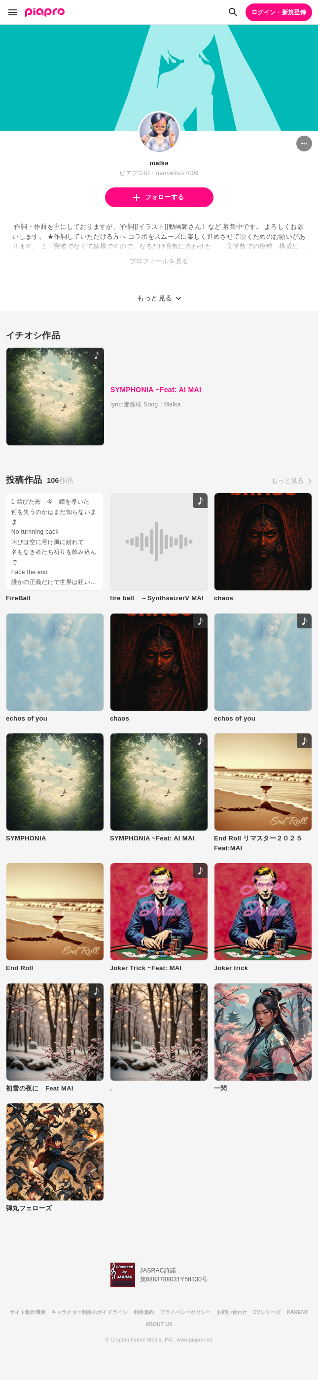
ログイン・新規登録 (278, 12)
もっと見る (287, 480)
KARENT (297, 1312)
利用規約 (144, 1312)
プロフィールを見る (159, 261)
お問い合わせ (232, 1312)
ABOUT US (159, 1324)
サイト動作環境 (27, 1312)
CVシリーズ (267, 1312)
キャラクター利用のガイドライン (89, 1312)
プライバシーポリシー (185, 1312)
